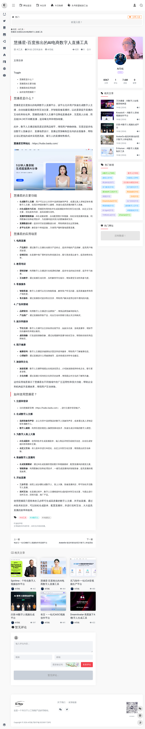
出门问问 (132, 201)
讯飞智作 (132, 187)
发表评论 (87, 664)
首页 (15, 29)
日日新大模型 (131, 182)
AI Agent (108, 210)
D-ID (134, 196)
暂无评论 (21, 627)
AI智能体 (132, 210)
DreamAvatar (110, 201)
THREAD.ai (109, 215)
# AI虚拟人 (46, 518)
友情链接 (72, 702)
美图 (106, 196)
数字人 (133, 173)
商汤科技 (108, 182)
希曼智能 (108, 206)
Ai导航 (49, 49)
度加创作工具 (110, 192)
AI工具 (20, 29)
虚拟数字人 (131, 206)
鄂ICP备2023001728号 (42, 722)
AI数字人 (108, 173)
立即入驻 (134, 17)
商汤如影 (132, 192)
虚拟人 (107, 178)
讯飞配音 (108, 187)
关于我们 (61, 702)
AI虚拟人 (132, 178)
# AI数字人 (34, 518)
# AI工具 (23, 518)
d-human (124, 215)
